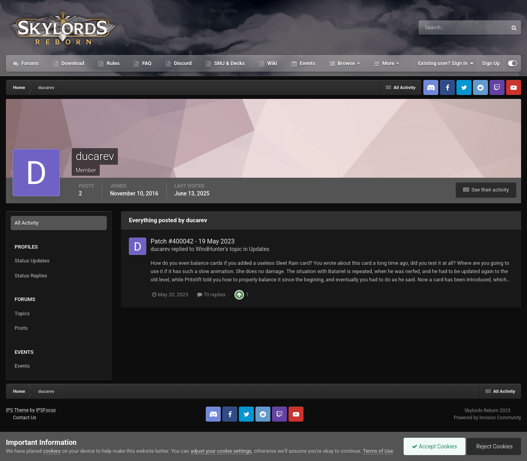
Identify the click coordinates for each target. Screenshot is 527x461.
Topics (22, 313)
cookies (52, 451)
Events (306, 63)
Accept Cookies (434, 446)
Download (72, 63)
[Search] (439, 27)
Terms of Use (378, 451)
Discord (182, 63)
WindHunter (210, 249)
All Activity (27, 223)
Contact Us (24, 417)
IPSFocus (46, 410)
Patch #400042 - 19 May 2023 (193, 241)
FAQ (146, 63)
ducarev (160, 249)
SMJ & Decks (229, 63)
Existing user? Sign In (446, 63)
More (388, 63)
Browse (346, 63)
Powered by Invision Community (487, 417)
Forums (29, 63)
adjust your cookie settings (220, 451)
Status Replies (31, 276)
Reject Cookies (494, 446)
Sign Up (491, 63)
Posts (21, 328)
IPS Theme (17, 410)
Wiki (271, 63)
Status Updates (32, 261)
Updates (259, 249)
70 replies (211, 294)
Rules (112, 63)
